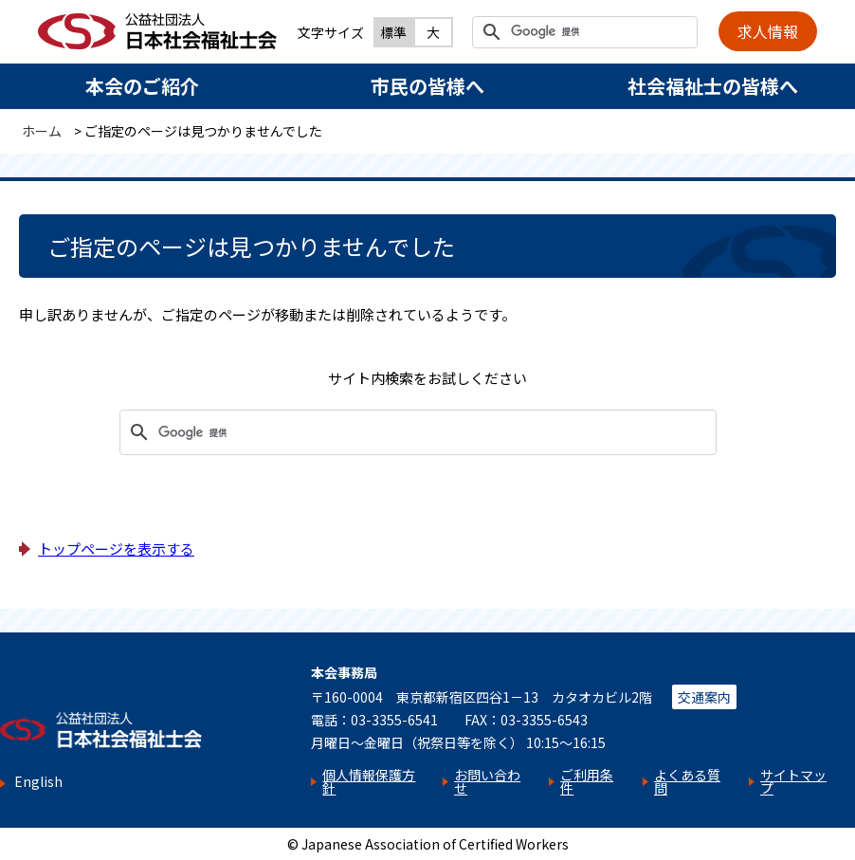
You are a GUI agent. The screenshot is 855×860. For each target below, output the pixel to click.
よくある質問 (687, 781)
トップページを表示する (116, 548)
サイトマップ (793, 781)
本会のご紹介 (142, 86)
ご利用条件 (586, 781)
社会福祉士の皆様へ (713, 86)
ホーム (42, 130)
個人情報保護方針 (368, 781)
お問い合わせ (487, 781)
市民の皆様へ (427, 86)
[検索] (582, 32)
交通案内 (704, 696)
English (38, 782)
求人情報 (767, 31)
